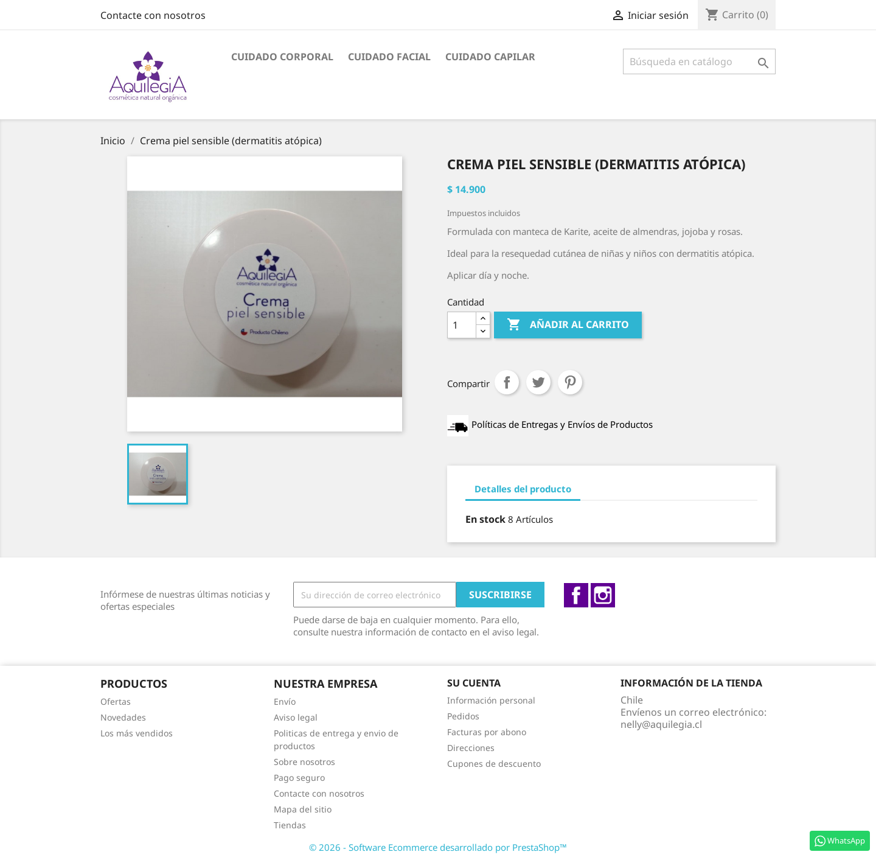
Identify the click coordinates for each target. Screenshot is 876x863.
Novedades (123, 717)
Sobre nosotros (304, 761)
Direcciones (471, 747)
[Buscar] (699, 61)
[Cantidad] (461, 325)
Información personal (491, 700)
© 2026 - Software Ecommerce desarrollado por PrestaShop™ (438, 847)
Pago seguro (299, 777)
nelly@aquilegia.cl (661, 724)
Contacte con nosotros (153, 15)
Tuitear (538, 382)
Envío (285, 701)
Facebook (576, 595)
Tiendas (290, 825)
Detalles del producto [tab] (522, 489)
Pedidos (463, 716)
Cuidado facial (389, 56)
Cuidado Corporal (282, 56)
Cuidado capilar (490, 56)
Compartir (507, 382)
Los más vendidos (136, 733)
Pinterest (570, 382)
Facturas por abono (486, 732)
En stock (485, 519)
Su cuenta (474, 683)
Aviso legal (296, 717)
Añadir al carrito (568, 325)
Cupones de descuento (494, 763)
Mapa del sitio (303, 809)
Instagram (603, 595)
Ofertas (115, 701)
